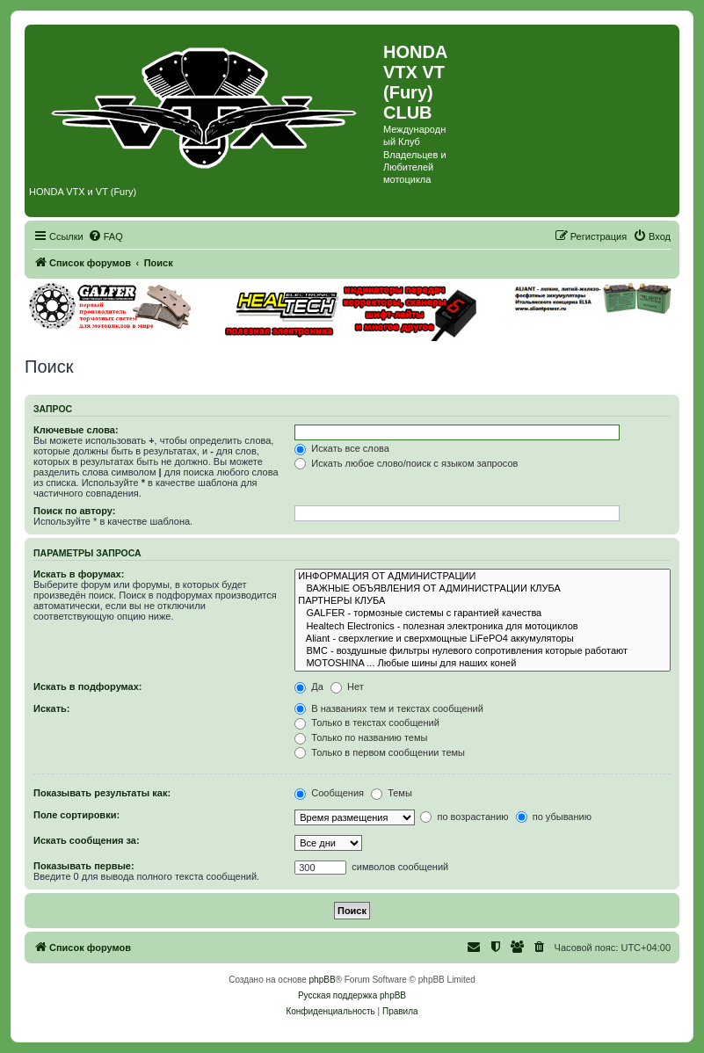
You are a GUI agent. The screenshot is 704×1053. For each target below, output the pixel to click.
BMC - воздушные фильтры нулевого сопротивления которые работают (482, 651)
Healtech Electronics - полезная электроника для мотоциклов (482, 627)
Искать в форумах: (78, 574)
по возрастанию (464, 816)
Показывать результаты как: (102, 793)
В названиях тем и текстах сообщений (388, 708)
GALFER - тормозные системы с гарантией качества (482, 613)
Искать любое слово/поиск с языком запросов (406, 463)
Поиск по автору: (74, 510)
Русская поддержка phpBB (352, 995)
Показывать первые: (83, 866)
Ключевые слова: (76, 430)
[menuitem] (105, 236)
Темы (391, 793)
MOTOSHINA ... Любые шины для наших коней (482, 663)
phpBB (322, 979)
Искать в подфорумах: (87, 686)
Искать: (51, 708)
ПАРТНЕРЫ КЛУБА (482, 601)
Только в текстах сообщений (366, 722)
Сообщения (329, 793)
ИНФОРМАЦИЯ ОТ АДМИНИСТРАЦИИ (482, 576)
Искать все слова (341, 448)
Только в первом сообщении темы (379, 752)
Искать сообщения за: (86, 840)
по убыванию (554, 816)
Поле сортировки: (76, 815)
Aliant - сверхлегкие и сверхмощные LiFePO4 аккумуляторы (482, 639)
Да (308, 686)
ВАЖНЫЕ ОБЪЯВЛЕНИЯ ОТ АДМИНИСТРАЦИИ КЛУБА (482, 589)
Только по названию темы (360, 737)
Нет (347, 686)
